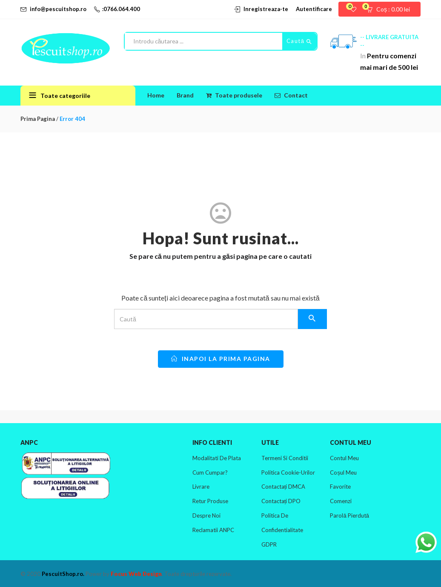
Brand (185, 95)
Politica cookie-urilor (288, 472)
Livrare (200, 486)
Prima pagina (37, 118)
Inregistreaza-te (265, 9)
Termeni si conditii (284, 458)
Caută (299, 41)
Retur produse (210, 501)
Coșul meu (343, 472)
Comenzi (341, 501)
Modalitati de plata (216, 458)
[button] (391, 9)
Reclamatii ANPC (213, 530)
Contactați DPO (281, 501)
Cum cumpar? (210, 472)
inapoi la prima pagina (220, 358)
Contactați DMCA (283, 486)
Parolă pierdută (349, 515)
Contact (291, 95)
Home (155, 95)
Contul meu (344, 458)
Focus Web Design (136, 573)
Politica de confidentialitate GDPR (282, 530)
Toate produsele (234, 95)
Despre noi (206, 515)
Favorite (340, 486)
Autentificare (314, 9)
